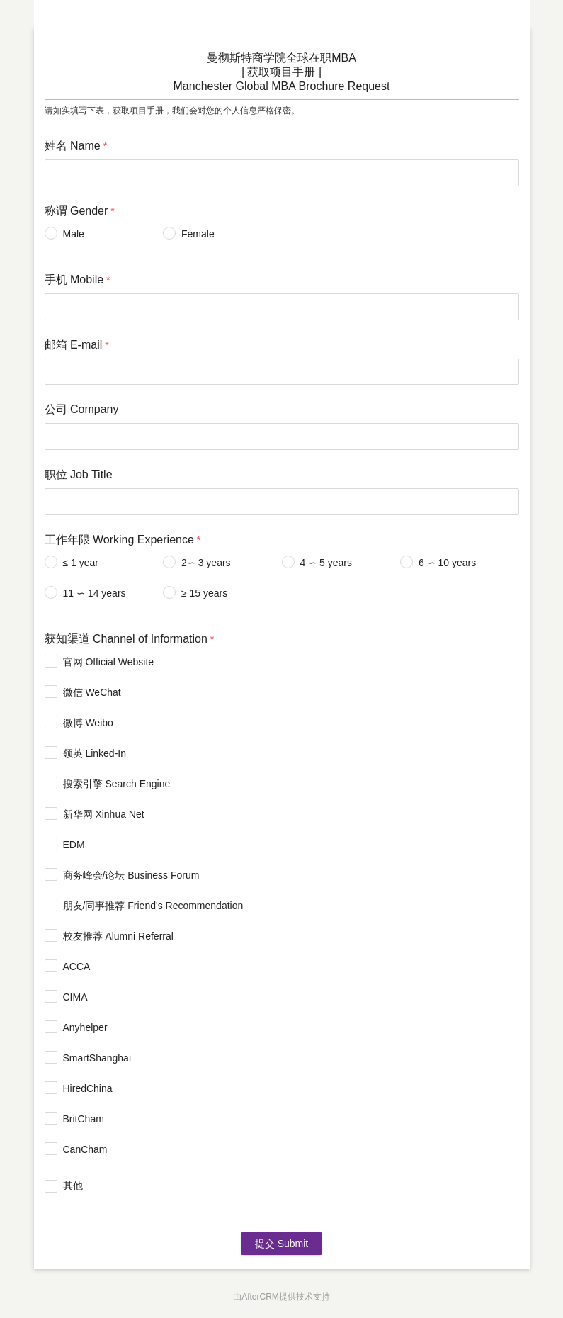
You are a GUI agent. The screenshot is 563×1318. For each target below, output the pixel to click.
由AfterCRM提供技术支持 (281, 1297)
